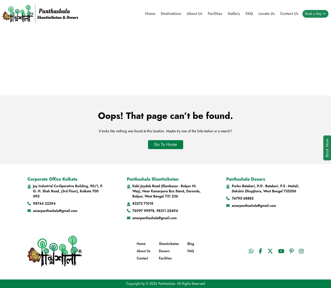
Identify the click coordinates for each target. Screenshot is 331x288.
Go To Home (165, 144)
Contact (142, 258)
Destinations (171, 13)
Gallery (234, 13)
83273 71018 (142, 203)
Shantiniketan (169, 243)
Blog (190, 243)
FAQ (249, 13)
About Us (194, 13)
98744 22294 (44, 203)
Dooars (164, 251)
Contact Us (289, 13)
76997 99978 (143, 210)
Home (150, 13)
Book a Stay (314, 13)
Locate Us (266, 13)
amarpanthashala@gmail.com (55, 210)
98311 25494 (167, 210)
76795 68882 (243, 198)
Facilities (215, 13)
